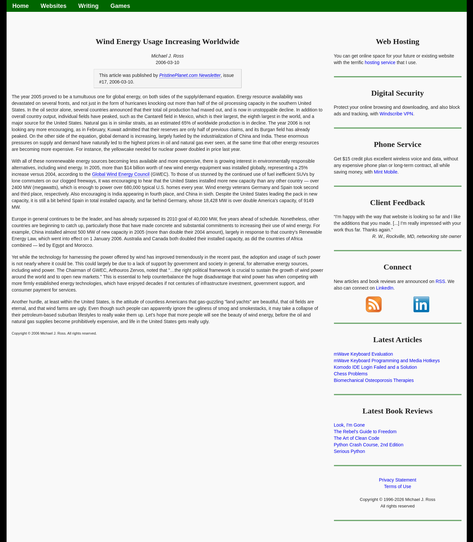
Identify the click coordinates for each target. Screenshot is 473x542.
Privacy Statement (397, 480)
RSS (440, 281)
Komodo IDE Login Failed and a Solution (375, 367)
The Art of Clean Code (357, 438)
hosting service (380, 62)
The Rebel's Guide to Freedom (365, 431)
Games (120, 6)
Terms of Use (397, 486)
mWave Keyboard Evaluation (363, 354)
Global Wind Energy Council (121, 174)
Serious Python (349, 451)
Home (20, 6)
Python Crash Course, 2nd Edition (369, 444)
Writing (88, 6)
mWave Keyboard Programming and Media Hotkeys (387, 360)
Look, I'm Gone (349, 425)
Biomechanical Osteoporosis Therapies (374, 380)
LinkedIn (384, 288)
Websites (54, 6)
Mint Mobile (385, 172)
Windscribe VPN (396, 113)
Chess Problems (351, 373)
